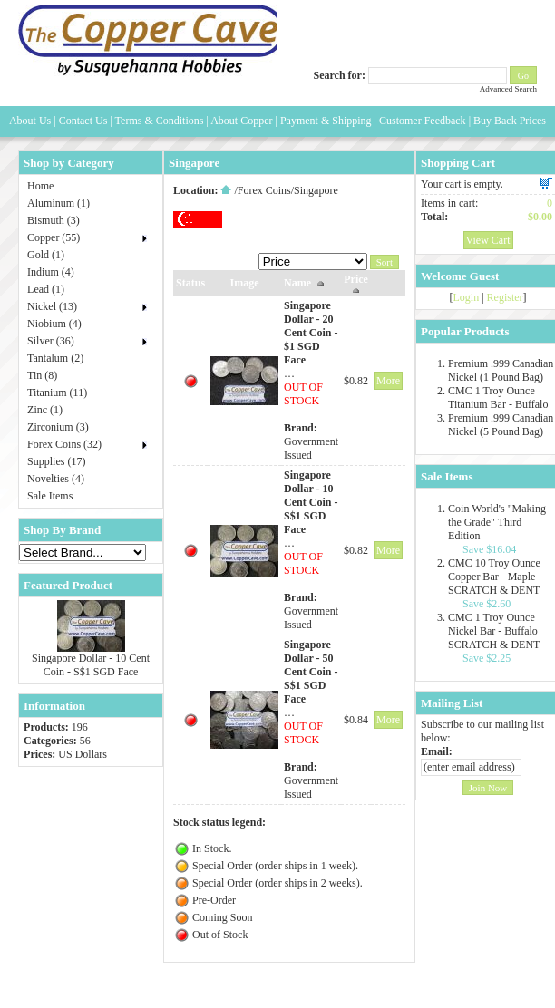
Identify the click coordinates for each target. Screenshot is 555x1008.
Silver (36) (50, 340)
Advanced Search (508, 88)
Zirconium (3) (58, 427)
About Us (30, 120)
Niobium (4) (54, 323)
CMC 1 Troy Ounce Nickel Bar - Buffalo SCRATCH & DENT (494, 631)
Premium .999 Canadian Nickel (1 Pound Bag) (500, 370)
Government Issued (311, 448)
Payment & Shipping (326, 120)
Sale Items (50, 495)
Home (40, 185)
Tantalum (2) (55, 358)
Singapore (316, 190)
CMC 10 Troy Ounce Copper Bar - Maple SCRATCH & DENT (494, 576)
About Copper (241, 120)
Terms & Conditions (159, 120)
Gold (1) (45, 254)
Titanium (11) (57, 392)
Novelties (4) (55, 478)
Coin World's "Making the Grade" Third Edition (497, 522)
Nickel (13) (52, 306)
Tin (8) (42, 375)
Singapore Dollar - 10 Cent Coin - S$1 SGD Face (91, 665)
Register (505, 297)
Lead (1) (45, 289)
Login (466, 297)
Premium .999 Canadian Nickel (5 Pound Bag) (500, 425)
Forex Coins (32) (64, 444)
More (388, 380)
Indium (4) (50, 272)
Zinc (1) (45, 409)
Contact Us (83, 120)
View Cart (488, 240)
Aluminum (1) (58, 203)
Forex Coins (264, 190)
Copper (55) (53, 237)
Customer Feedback (422, 120)
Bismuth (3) (53, 220)
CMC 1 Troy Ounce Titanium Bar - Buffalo (498, 397)
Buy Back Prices (509, 120)
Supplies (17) (56, 461)
